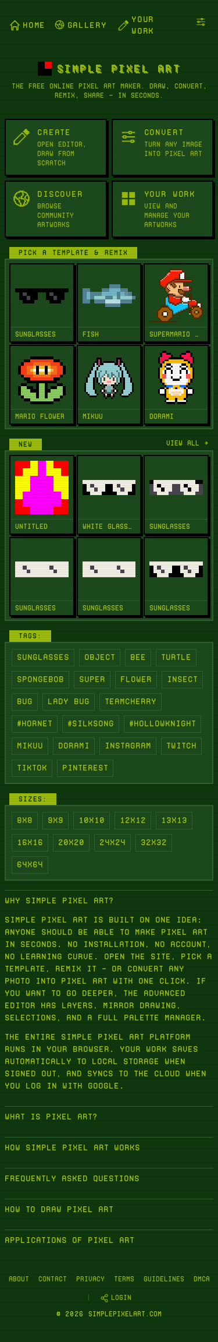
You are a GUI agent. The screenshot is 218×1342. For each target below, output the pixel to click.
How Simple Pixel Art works (72, 1147)
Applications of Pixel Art (69, 1240)
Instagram (128, 745)
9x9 (55, 820)
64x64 (30, 864)
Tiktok (32, 767)
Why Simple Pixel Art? (59, 900)
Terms (124, 1279)
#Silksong (90, 723)
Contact (52, 1279)
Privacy (90, 1279)
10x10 (91, 820)
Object (99, 657)
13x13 (174, 820)
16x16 (30, 842)
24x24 (112, 842)
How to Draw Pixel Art (59, 1209)
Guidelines (164, 1279)
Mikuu (30, 745)
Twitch (181, 745)
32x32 (154, 842)
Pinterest (85, 767)
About (19, 1279)
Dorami (74, 745)
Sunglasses (43, 657)
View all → (187, 443)
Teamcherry (130, 701)
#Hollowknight (162, 723)
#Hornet (34, 723)
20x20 (71, 842)
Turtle (176, 657)
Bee (138, 657)
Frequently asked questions (72, 1178)
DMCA (202, 1279)
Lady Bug (69, 701)
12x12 (133, 820)
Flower (136, 679)
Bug (25, 701)
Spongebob (40, 679)
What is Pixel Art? (51, 1116)
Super (92, 679)
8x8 (25, 820)
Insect (182, 679)
